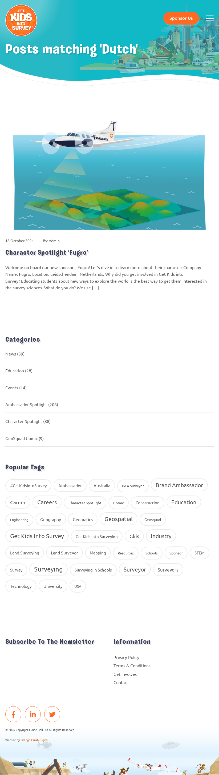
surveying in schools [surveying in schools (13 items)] (93, 570)
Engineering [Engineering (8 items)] (19, 520)
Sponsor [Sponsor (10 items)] (176, 553)
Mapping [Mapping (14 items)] (98, 553)
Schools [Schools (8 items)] (151, 553)
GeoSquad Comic (21, 438)
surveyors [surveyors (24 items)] (168, 570)
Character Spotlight (23, 421)
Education (14, 371)
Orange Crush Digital (34, 740)
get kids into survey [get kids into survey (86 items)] (37, 536)
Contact (120, 682)
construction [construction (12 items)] (148, 502)
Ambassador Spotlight (26, 404)
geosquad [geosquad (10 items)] (152, 519)
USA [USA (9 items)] (77, 586)
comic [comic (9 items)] (118, 503)
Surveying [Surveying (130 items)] (48, 569)
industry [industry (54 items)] (161, 536)
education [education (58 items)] (183, 502)
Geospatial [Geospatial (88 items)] (118, 519)
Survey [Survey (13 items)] (16, 570)
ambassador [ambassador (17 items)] (70, 485)
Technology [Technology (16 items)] (21, 586)
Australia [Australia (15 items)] (102, 485)
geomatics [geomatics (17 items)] (83, 519)
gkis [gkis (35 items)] (134, 536)
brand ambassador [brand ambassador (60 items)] (179, 485)
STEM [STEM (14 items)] (199, 553)
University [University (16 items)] (53, 586)
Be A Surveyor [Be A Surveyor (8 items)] (133, 486)
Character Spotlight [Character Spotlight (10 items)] (85, 503)
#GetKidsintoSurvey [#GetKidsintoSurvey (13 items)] (28, 485)
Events (11, 387)
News (10, 354)
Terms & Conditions (132, 666)
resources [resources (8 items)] (126, 553)
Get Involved (125, 674)
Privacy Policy (126, 657)
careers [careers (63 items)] (47, 502)
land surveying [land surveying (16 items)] (24, 553)
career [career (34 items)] (18, 502)
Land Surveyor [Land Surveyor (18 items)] (64, 553)
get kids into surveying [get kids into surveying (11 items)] (97, 536)
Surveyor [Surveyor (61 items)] (135, 569)
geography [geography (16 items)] (50, 519)
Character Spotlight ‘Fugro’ (48, 253)
